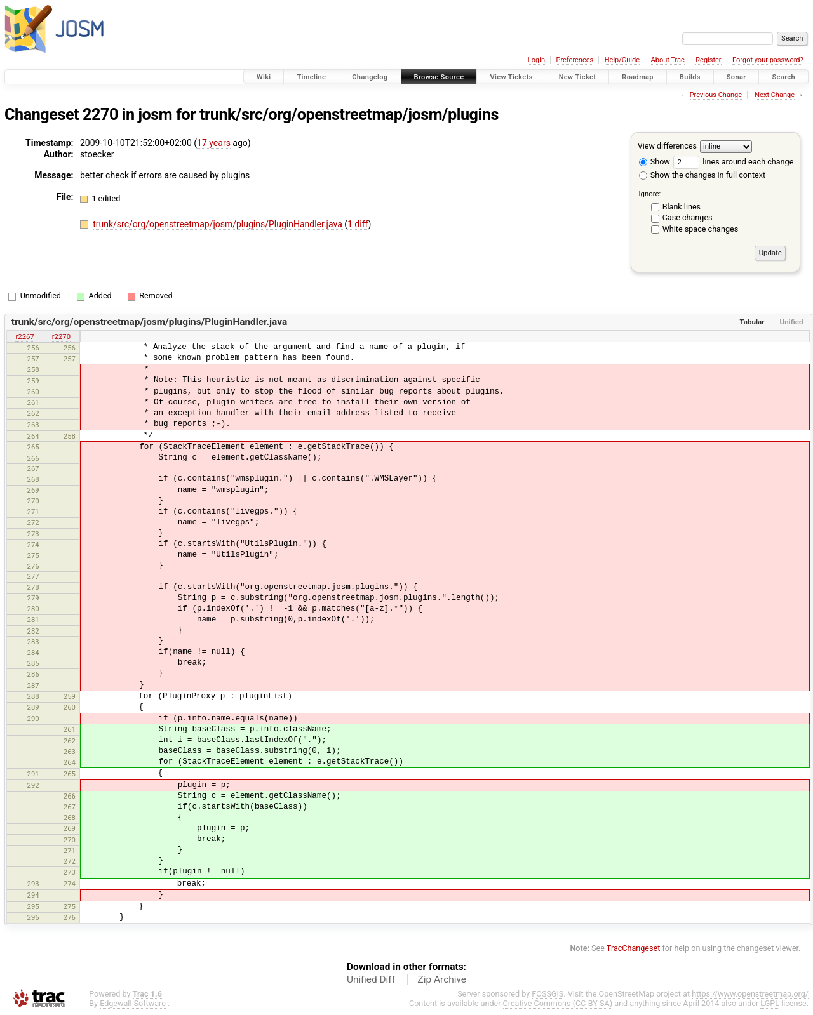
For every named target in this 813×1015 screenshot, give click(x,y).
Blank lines (681, 206)
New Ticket (577, 77)
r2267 (24, 336)
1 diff (357, 224)
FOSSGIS (547, 993)
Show (654, 161)
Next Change (775, 95)
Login (536, 60)
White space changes (700, 229)
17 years (214, 143)
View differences (667, 145)
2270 (100, 114)
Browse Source (439, 77)
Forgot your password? (767, 60)
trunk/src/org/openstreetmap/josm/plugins (349, 114)
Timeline (311, 77)
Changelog (369, 77)
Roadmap (638, 77)
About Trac (668, 60)
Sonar (736, 77)
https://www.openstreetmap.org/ (750, 993)
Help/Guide (622, 60)
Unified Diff (371, 979)
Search (783, 77)
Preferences (574, 60)
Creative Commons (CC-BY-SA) (558, 1003)
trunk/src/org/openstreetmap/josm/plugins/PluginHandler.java (218, 224)
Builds (690, 77)
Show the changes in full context (702, 175)
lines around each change (733, 161)
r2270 (61, 336)
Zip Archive (442, 979)
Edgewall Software (133, 1003)
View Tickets (511, 77)
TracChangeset (634, 948)
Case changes (687, 217)
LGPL (769, 1003)
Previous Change (716, 95)
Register (708, 60)
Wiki (264, 77)
